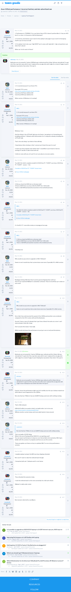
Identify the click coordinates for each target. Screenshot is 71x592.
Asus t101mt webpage (22, 172)
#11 (63, 351)
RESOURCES (34, 584)
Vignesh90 (14, 566)
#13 (63, 402)
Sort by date (54, 77)
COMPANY (34, 579)
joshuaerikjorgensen (12, 564)
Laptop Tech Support (24, 531)
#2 (63, 83)
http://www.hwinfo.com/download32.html (26, 410)
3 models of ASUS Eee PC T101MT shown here (28, 168)
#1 (68, 30)
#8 (63, 256)
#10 (63, 298)
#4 (63, 160)
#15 (63, 451)
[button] (2, 3)
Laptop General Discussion (28, 547)
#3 (63, 104)
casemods (5, 11)
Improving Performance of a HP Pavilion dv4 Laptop (23, 537)
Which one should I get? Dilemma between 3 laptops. (23, 553)
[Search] (68, 3)
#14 (63, 423)
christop (12, 59)
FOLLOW (34, 589)
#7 (63, 231)
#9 (63, 277)
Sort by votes (65, 77)
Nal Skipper (10, 547)
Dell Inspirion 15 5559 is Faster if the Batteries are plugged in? (26, 545)
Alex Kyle (14, 556)
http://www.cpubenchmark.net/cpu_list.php (27, 91)
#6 (63, 202)
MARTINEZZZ (10, 554)
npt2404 (9, 539)
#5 (63, 181)
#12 (63, 372)
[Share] (66, 31)
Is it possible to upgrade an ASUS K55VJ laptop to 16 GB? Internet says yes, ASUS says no (34, 529)
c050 (8, 531)
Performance (23, 11)
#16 (63, 474)
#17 (63, 497)
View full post (15, 71)
